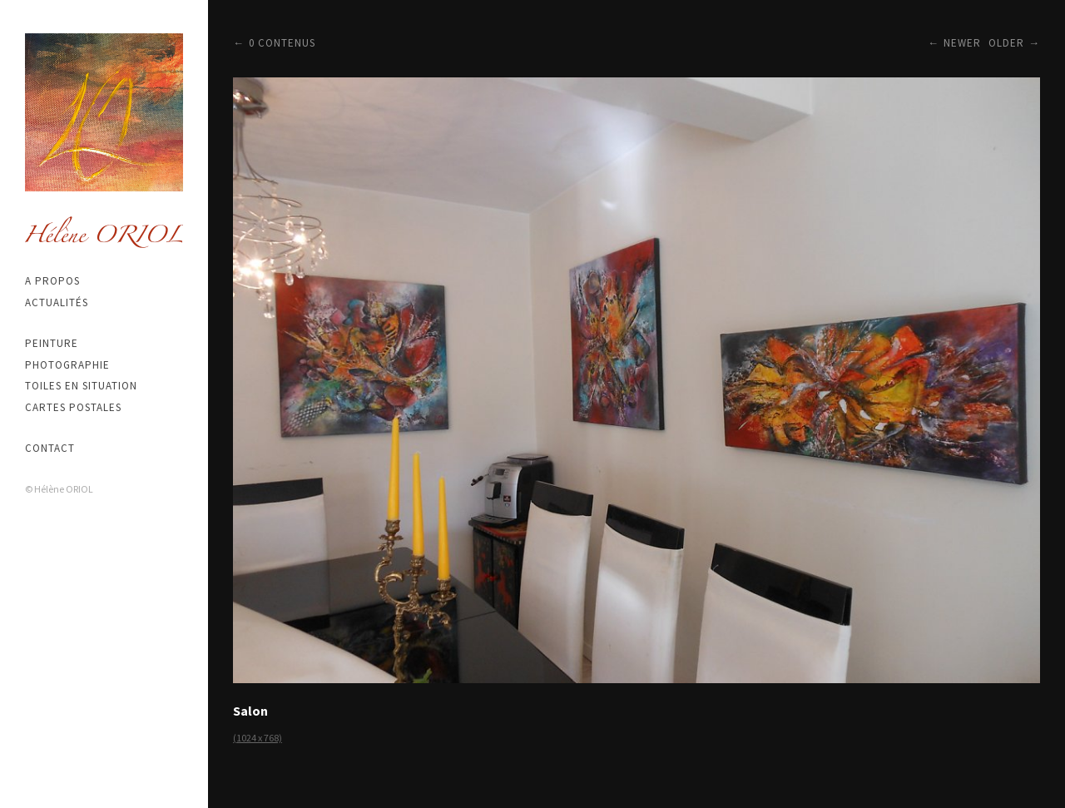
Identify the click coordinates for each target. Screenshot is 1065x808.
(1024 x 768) (257, 737)
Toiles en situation (81, 386)
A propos (52, 281)
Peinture (51, 343)
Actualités (56, 302)
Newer (962, 43)
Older (1006, 43)
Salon (250, 710)
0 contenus (282, 43)
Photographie (67, 365)
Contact (50, 448)
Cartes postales (73, 407)
